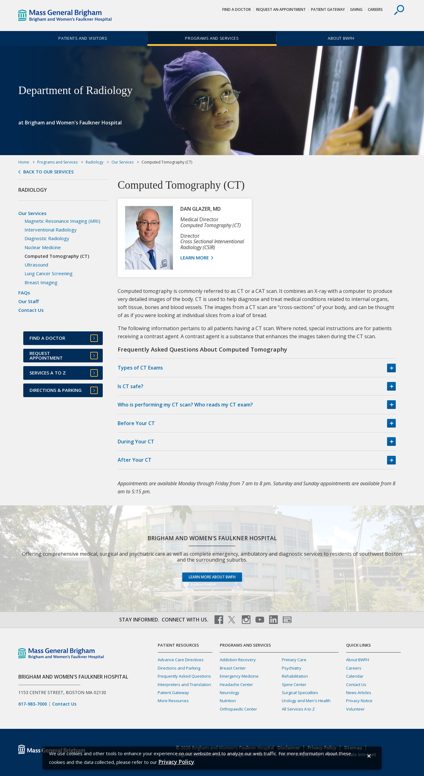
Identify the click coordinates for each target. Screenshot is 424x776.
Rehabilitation (295, 676)
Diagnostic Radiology (47, 238)
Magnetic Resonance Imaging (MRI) (62, 221)
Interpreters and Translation (184, 684)
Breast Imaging (41, 282)
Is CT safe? (130, 386)
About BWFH (341, 38)
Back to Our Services (48, 171)
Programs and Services (212, 38)
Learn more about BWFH (212, 577)
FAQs (24, 292)
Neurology (229, 692)
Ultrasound (36, 265)
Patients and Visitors (82, 38)
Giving (356, 9)
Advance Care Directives (181, 659)
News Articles (358, 692)
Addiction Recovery (238, 659)
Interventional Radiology (51, 230)
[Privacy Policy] (176, 762)
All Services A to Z (298, 709)
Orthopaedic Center (238, 709)
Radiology (94, 162)
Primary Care (294, 659)
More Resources (173, 700)
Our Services (122, 162)
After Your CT (134, 459)
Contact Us (31, 310)
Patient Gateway (328, 9)
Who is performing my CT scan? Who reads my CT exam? (185, 404)
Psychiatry (291, 668)
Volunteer (355, 709)
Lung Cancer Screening (49, 273)
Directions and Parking (179, 668)
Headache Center (236, 684)
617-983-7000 (32, 704)
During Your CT (136, 441)
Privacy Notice (359, 700)
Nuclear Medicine (43, 247)
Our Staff (28, 301)
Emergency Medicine (239, 676)
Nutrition (228, 700)
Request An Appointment (281, 9)
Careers (375, 9)
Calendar (354, 676)
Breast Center (233, 668)
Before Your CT (136, 423)
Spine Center (294, 684)
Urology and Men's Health (306, 700)
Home (23, 162)
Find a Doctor (236, 9)
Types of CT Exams (140, 367)
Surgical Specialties (300, 692)
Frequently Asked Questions (184, 676)
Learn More (195, 257)
